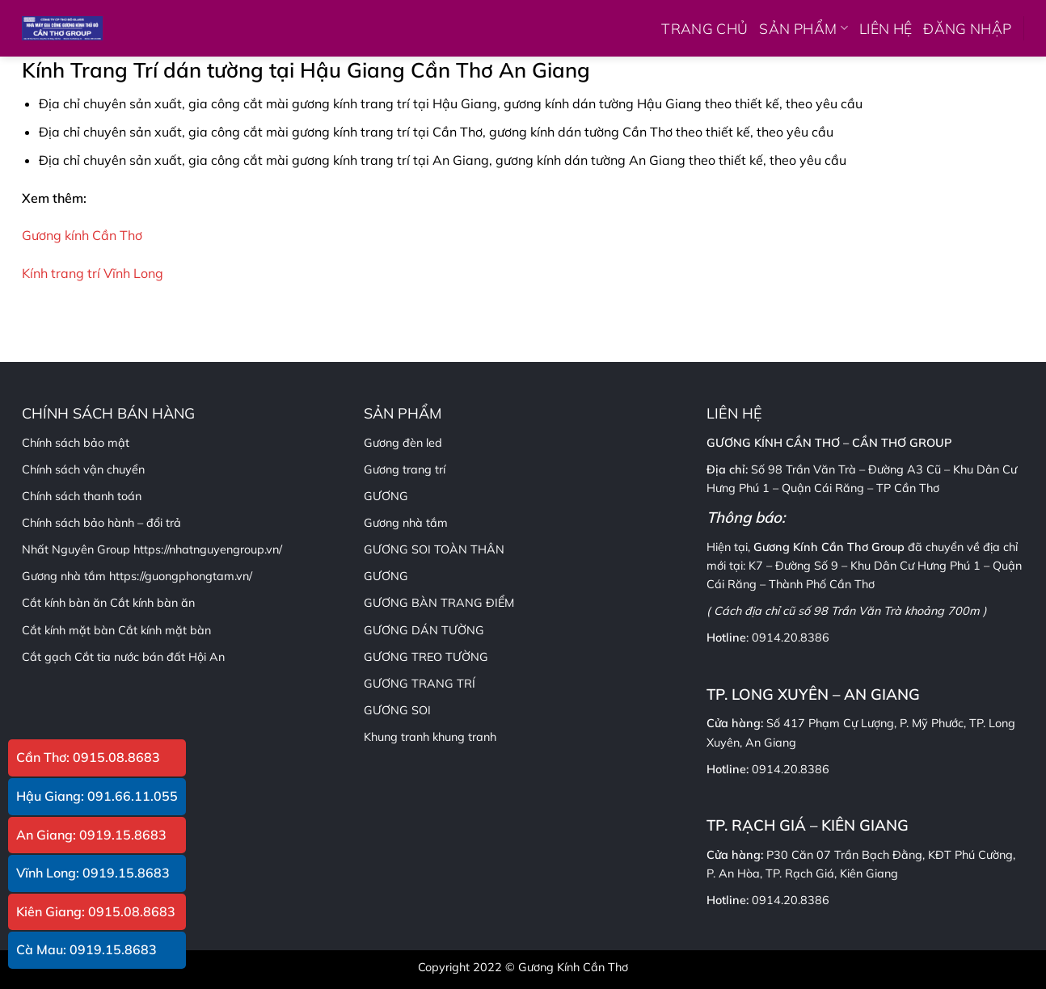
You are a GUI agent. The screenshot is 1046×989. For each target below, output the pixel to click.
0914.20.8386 (790, 637)
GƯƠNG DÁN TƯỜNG (424, 630)
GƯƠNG (386, 576)
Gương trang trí (404, 469)
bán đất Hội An (183, 657)
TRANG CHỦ (704, 28)
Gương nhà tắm (406, 523)
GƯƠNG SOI (397, 710)
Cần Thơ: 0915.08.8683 (88, 757)
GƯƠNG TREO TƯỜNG (426, 657)
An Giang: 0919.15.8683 (91, 835)
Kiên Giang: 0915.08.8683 (95, 911)
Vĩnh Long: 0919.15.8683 (93, 873)
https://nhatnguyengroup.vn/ (207, 549)
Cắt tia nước (106, 657)
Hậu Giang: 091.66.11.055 (97, 796)
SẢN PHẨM (803, 28)
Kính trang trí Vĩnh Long (92, 273)
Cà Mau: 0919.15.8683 (86, 949)
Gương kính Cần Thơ (82, 235)
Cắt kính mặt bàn (164, 630)
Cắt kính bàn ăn (152, 603)
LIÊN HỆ (885, 28)
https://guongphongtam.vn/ (180, 576)
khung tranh (464, 737)
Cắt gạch (46, 657)
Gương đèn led (403, 443)
